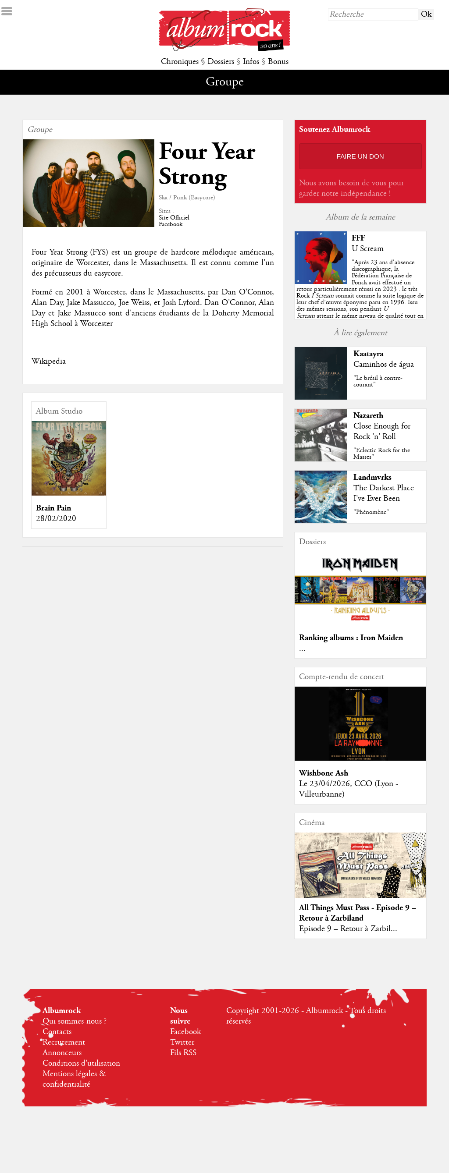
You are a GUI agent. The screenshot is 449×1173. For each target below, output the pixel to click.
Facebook (170, 224)
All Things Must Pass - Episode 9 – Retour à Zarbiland (357, 913)
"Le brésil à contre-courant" (378, 381)
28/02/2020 (56, 519)
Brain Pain (53, 508)
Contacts (57, 1032)
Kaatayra (368, 354)
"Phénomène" (371, 512)
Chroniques (180, 62)
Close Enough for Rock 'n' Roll (381, 431)
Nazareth (368, 416)
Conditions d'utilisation (81, 1063)
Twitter (182, 1042)
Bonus (278, 62)
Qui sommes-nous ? (75, 1021)
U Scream (368, 249)
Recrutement (64, 1042)
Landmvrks (372, 477)
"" (360, 295)
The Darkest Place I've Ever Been (383, 493)
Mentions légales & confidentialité (74, 1079)
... (302, 648)
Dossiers (220, 62)
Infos (251, 62)
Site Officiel (174, 217)
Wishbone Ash (323, 773)
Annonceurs (62, 1053)
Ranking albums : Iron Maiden (351, 638)
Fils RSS (183, 1053)
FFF (358, 238)
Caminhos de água (383, 364)
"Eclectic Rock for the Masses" (381, 453)
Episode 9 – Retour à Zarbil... (348, 929)
